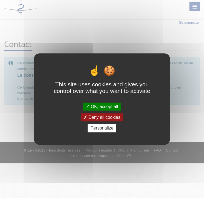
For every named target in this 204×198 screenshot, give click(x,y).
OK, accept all (102, 106)
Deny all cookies (102, 117)
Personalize (102, 128)
